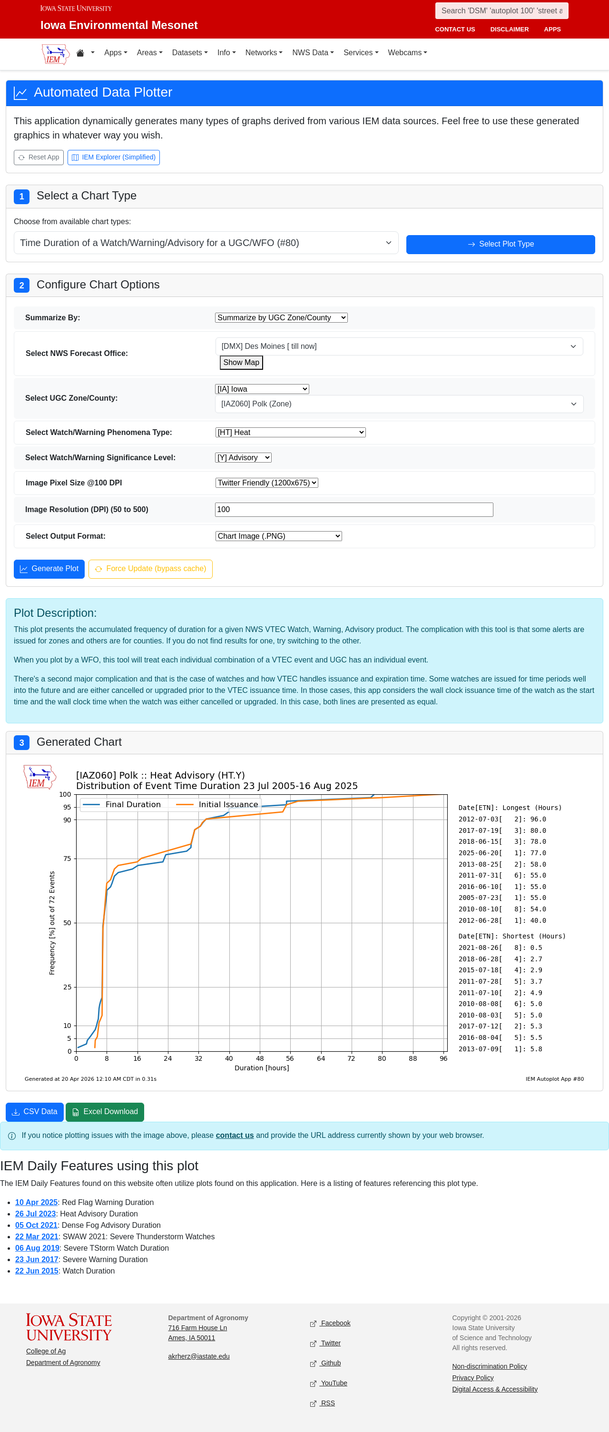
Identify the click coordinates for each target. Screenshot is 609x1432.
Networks (261, 53)
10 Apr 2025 (36, 1202)
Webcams (405, 53)
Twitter (325, 1343)
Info (223, 53)
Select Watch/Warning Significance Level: (100, 458)
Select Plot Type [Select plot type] (501, 245)
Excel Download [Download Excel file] (105, 1112)
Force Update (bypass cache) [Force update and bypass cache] (150, 569)
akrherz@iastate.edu (199, 1356)
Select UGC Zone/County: (71, 398)
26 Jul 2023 (35, 1214)
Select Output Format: (66, 536)
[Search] (502, 10)
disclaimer (510, 29)
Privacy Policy (473, 1378)
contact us (455, 29)
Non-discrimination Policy (489, 1366)
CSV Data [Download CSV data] (35, 1112)
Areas (147, 53)
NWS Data (310, 53)
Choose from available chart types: (72, 221)
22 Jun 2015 (37, 1271)
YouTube (328, 1383)
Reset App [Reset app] (38, 158)
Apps (112, 53)
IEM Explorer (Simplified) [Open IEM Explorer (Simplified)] (114, 158)
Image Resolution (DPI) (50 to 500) (86, 509)
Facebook (330, 1323)
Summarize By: (52, 318)
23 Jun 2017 (37, 1259)
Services (358, 53)
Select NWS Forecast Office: (77, 353)
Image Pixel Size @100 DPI (74, 483)
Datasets (187, 53)
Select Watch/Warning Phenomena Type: (99, 432)
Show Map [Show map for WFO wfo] (242, 362)
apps (552, 29)
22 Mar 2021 (37, 1237)
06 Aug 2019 (37, 1248)
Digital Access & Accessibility (495, 1389)
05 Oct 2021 (36, 1225)
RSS (322, 1403)
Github (325, 1363)
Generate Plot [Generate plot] (49, 569)
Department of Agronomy (63, 1362)
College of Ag (46, 1351)
